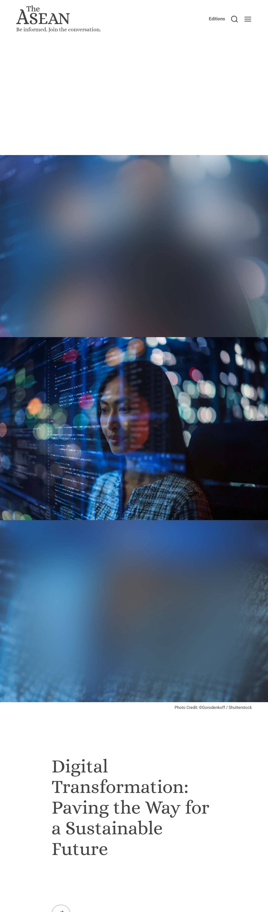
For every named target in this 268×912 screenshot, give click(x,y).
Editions (217, 18)
